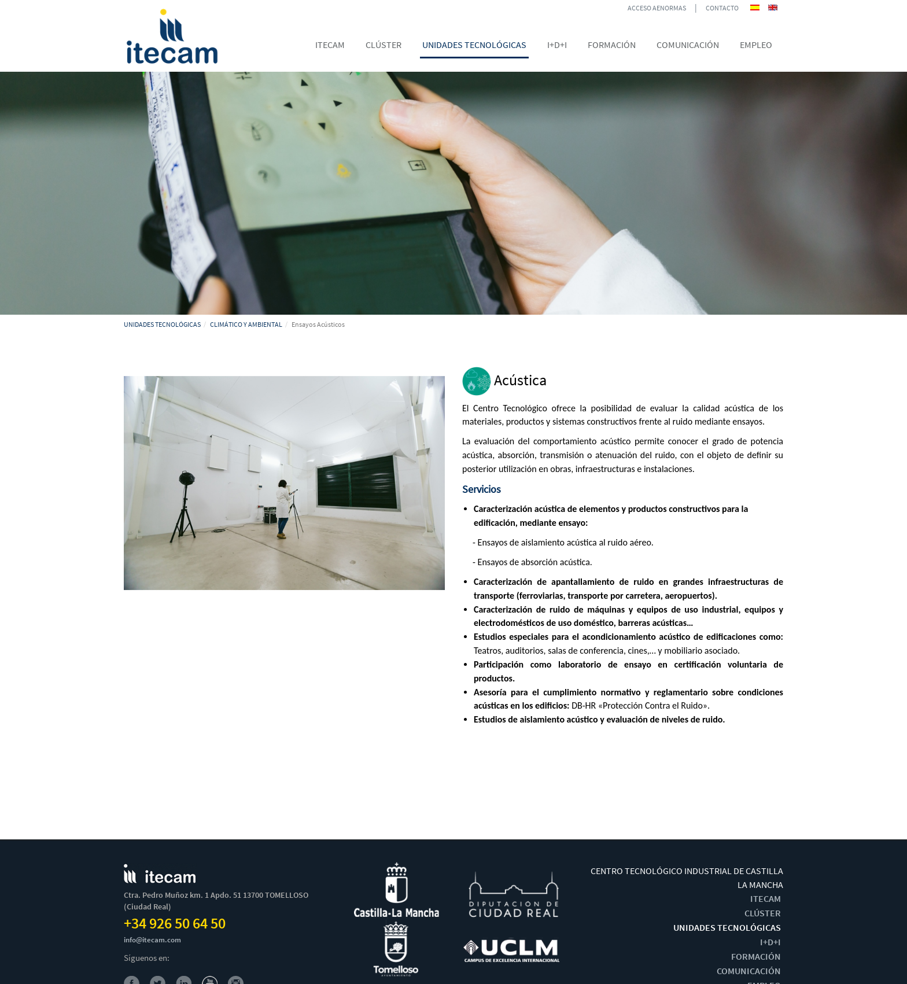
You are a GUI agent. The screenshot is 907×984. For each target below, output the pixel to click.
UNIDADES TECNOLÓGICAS (162, 324)
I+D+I (770, 942)
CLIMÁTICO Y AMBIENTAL (246, 324)
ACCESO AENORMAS (657, 7)
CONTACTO (722, 7)
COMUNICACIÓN (749, 970)
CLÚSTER (762, 913)
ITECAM (765, 898)
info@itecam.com (152, 940)
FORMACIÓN (756, 956)
